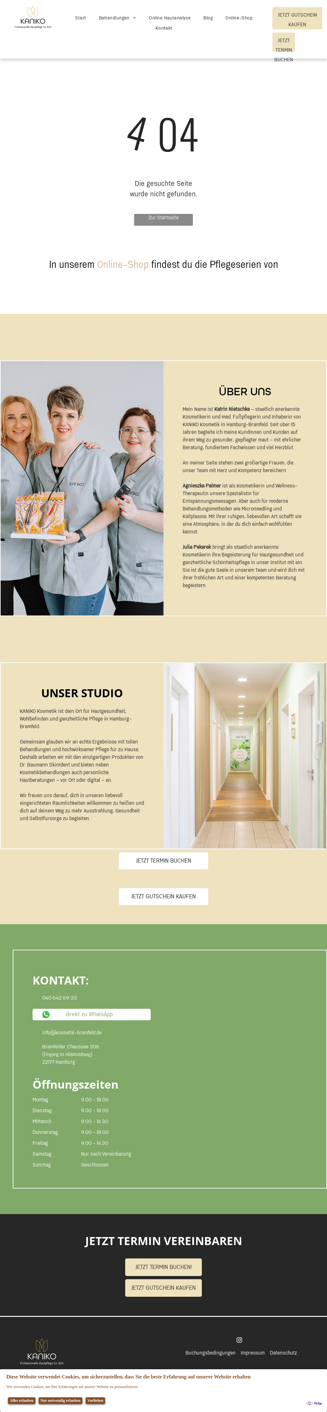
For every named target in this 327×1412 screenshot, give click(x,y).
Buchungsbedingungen (211, 1353)
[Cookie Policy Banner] (163, 1390)
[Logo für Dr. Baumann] (213, 296)
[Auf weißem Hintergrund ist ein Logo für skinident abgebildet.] (80, 296)
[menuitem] (80, 18)
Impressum (253, 1353)
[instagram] (239, 1341)
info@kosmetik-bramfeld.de (72, 1033)
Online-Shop (123, 265)
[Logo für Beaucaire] (146, 296)
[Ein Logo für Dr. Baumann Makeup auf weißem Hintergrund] (281, 296)
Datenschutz (283, 1353)
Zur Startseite (163, 218)
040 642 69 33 (59, 998)
